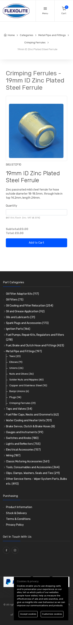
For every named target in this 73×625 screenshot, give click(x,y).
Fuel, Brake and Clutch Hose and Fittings (35, 345)
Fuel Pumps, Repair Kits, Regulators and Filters (35, 337)
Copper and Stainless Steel (28, 385)
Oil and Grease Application (25, 311)
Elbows (15, 362)
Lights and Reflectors (23, 444)
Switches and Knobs (22, 438)
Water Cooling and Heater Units (29, 420)
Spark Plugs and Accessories (27, 323)
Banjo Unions (19, 391)
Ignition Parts (18, 329)
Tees (15, 356)
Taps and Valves (19, 408)
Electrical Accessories (23, 449)
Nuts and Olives (21, 373)
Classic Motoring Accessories (27, 461)
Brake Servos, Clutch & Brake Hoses (30, 426)
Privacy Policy (15, 524)
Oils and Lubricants (20, 317)
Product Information (19, 507)
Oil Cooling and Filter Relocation (29, 305)
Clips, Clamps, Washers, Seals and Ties (33, 473)
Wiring (13, 455)
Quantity (11, 205)
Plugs (15, 397)
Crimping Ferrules (22, 403)
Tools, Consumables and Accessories (33, 467)
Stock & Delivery (16, 513)
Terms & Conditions (18, 519)
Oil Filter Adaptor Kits (22, 293)
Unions (16, 368)
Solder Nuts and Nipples (26, 379)
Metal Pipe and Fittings (24, 351)
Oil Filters (14, 299)
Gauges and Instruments (24, 432)
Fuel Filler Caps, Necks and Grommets (32, 414)
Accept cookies (28, 614)
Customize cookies (52, 614)
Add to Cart (36, 242)
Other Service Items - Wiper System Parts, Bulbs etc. (36, 481)
